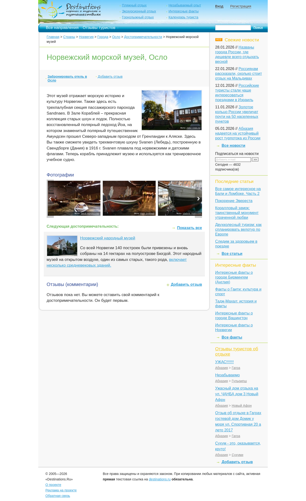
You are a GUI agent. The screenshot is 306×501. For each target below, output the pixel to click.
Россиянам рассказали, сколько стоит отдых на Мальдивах (238, 73)
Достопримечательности (143, 37)
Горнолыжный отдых (138, 17)
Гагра (236, 368)
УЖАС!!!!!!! (224, 362)
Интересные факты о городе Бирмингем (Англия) (234, 277)
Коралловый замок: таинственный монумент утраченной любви (237, 213)
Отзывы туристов (99, 27)
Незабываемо (227, 375)
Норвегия (86, 37)
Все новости (233, 145)
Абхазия (221, 368)
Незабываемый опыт (185, 5)
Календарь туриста (183, 17)
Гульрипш (239, 381)
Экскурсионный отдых (139, 11)
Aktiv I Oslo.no (193, 128)
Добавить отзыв (110, 76)
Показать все (189, 228)
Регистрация (240, 6)
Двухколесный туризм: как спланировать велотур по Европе (238, 229)
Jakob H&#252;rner (90, 213)
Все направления (62, 27)
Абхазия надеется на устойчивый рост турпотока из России (237, 133)
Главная (53, 37)
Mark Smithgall (147, 213)
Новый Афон (242, 405)
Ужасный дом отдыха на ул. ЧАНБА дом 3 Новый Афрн (236, 394)
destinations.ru (160, 479)
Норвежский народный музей (107, 238)
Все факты (232, 337)
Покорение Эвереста (233, 201)
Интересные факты (184, 11)
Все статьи (232, 254)
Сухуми (237, 455)
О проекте (53, 485)
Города (102, 37)
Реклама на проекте (61, 490)
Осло (116, 37)
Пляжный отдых (134, 5)
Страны (69, 37)
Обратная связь (57, 496)
